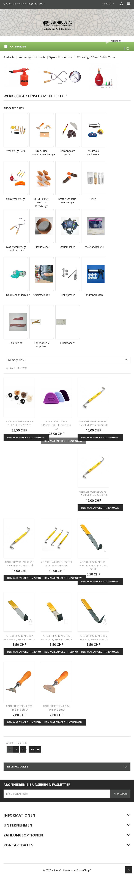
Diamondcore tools (67, 152)
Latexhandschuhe (93, 247)
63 (32, 749)
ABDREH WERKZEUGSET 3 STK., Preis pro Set (56, 563)
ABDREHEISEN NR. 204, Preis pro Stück (56, 707)
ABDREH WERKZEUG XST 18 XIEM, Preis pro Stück (93, 493)
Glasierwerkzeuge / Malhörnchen (15, 248)
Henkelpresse (67, 295)
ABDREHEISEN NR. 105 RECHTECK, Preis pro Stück (56, 637)
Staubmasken (67, 247)
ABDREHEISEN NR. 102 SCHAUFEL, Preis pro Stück (19, 637)
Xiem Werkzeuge (15, 199)
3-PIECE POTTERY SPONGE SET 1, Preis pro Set (56, 425)
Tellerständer (67, 343)
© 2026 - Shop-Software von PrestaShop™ (67, 870)
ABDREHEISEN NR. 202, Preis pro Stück (19, 707)
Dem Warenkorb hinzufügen (26, 437)
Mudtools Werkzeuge (93, 152)
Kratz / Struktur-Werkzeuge (67, 200)
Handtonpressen (93, 295)
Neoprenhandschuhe (15, 295)
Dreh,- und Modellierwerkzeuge (41, 152)
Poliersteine (15, 343)
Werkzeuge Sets (15, 151)
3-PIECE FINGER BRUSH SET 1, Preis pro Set (19, 423)
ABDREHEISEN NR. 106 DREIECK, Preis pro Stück (93, 637)
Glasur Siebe (41, 247)
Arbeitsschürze (41, 295)
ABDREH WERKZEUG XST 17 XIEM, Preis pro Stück (93, 423)
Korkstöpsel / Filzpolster (41, 344)
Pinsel (93, 199)
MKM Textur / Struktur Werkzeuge (42, 202)
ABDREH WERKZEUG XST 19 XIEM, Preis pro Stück (19, 563)
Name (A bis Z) (68, 360)
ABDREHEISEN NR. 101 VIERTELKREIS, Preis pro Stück (93, 565)
